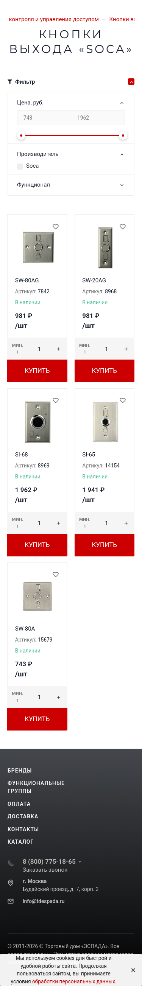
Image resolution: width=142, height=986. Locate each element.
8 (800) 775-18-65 (49, 861)
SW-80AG (27, 280)
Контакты (23, 829)
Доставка (23, 816)
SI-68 (21, 454)
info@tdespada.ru (43, 901)
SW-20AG (94, 280)
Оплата (19, 804)
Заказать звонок (45, 869)
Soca (32, 165)
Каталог (21, 842)
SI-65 (88, 454)
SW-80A (25, 628)
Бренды (20, 771)
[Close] (131, 970)
